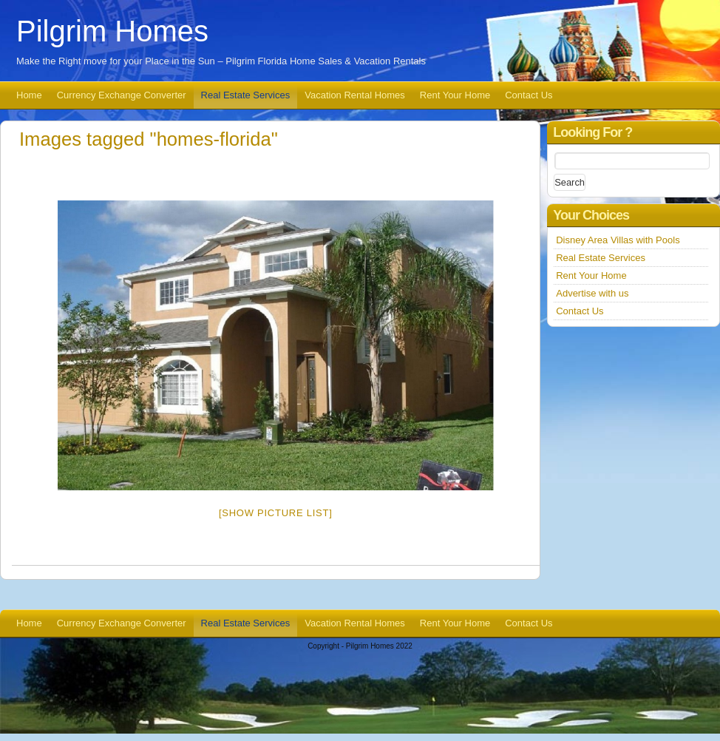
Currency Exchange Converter (121, 95)
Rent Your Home (455, 95)
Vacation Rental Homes (355, 95)
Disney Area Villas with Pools (617, 240)
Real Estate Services (246, 95)
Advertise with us (592, 293)
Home (29, 95)
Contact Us (528, 95)
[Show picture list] (276, 512)
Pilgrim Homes (112, 31)
